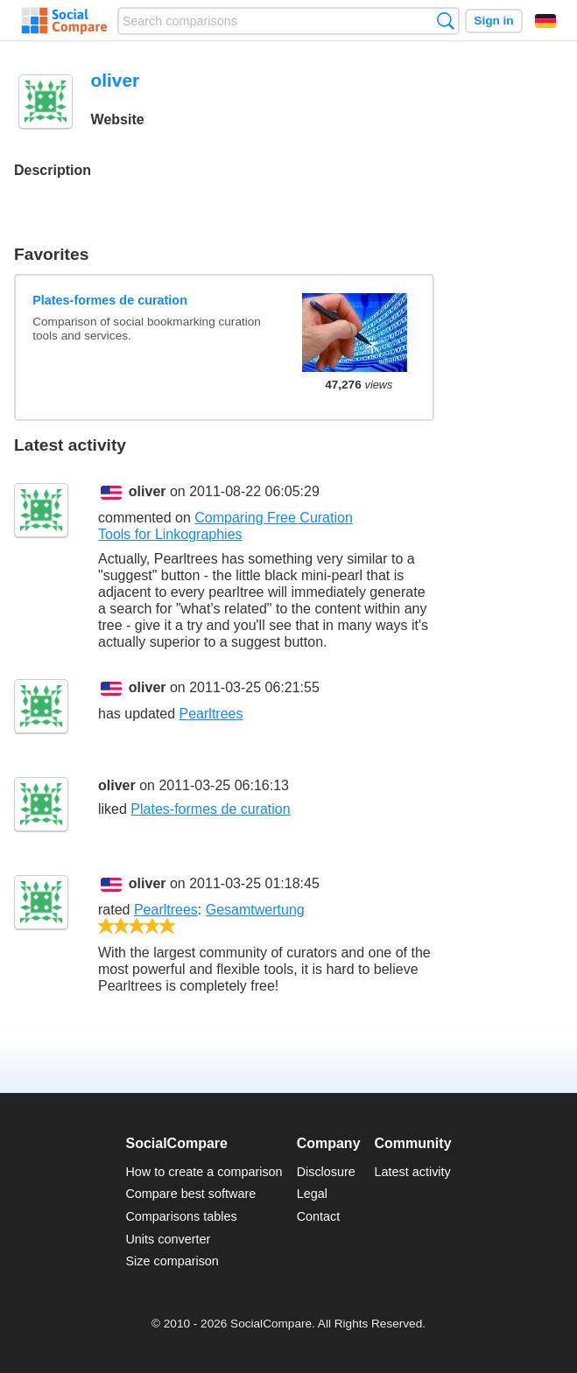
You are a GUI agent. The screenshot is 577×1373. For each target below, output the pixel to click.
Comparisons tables (180, 1216)
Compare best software (190, 1194)
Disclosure (326, 1172)
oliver (147, 491)
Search (445, 20)
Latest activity (413, 1172)
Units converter (167, 1239)
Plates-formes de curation (109, 300)
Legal (312, 1194)
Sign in (493, 20)
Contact (319, 1216)
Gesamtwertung (255, 909)
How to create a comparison (203, 1172)
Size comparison (171, 1261)
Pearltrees (211, 713)
